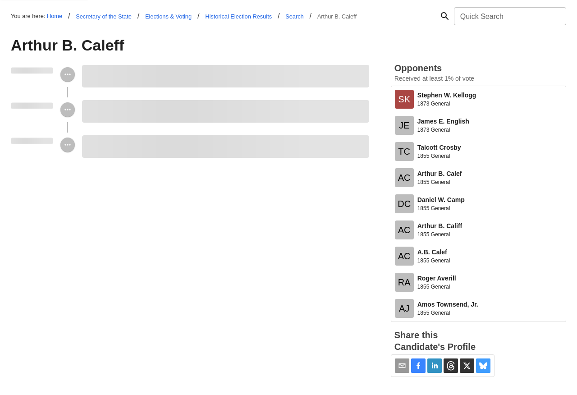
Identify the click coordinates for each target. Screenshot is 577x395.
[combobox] (509, 16)
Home (54, 16)
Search (294, 16)
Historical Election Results (238, 16)
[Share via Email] (402, 365)
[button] (418, 365)
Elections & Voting (168, 16)
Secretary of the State (104, 16)
